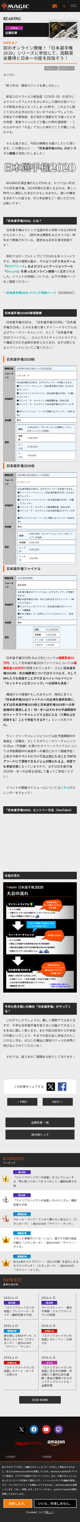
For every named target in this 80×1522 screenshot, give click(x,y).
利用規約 (11, 1456)
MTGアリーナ (66, 68)
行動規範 (47, 1456)
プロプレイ (51, 68)
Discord (12, 271)
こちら (64, 787)
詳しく (49, 1512)
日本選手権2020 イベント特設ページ (31, 292)
